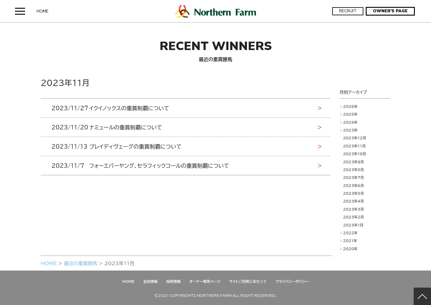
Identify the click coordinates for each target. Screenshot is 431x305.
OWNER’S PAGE (390, 11)
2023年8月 (353, 169)
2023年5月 (353, 193)
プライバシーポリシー (292, 281)
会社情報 (150, 281)
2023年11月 (354, 146)
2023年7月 (353, 177)
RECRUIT (347, 11)
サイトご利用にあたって (248, 281)
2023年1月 (353, 225)
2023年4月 (353, 201)
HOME (42, 11)
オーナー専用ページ (204, 281)
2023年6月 (353, 185)
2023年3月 (353, 209)
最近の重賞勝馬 (80, 263)
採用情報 (173, 281)
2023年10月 (354, 153)
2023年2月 (353, 217)
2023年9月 (353, 161)
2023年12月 (354, 138)
